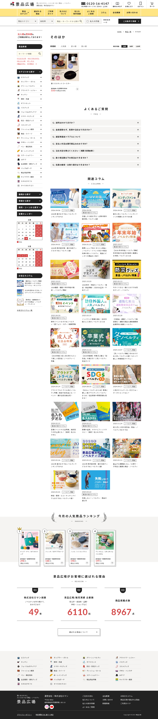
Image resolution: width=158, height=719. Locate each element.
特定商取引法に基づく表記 (45, 715)
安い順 (73, 46)
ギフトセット (89, 662)
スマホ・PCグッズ (58, 666)
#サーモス (30, 61)
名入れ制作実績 (88, 703)
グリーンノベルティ (92, 657)
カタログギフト (24, 684)
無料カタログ (117, 6)
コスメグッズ (122, 666)
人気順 (63, 46)
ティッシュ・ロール (92, 671)
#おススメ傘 (21, 61)
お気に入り (129, 6)
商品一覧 (128, 32)
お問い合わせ (108, 699)
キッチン (22, 662)
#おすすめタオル (33, 58)
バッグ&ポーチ (57, 679)
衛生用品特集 (89, 679)
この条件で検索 (40, 53)
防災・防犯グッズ (91, 666)
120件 (138, 46)
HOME (119, 32)
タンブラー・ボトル (59, 657)
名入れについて (88, 699)
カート (152, 6)
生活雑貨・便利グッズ (27, 679)
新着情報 (106, 703)
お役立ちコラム (126, 696)
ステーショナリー (91, 675)
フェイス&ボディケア (27, 666)
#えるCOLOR (21, 58)
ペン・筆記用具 (24, 675)
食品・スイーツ (57, 671)
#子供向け (30, 64)
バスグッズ (121, 662)
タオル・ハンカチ (123, 671)
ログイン (141, 6)
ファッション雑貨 (25, 671)
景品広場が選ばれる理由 (129, 699)
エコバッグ (23, 657)
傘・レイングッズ (58, 675)
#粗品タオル (21, 64)
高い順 (84, 46)
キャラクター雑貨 (123, 679)
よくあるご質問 (88, 707)
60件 (131, 46)
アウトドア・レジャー (125, 657)
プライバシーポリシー (24, 715)
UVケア (120, 675)
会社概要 (106, 696)
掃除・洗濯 (56, 662)
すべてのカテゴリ (25, 185)
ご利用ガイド (125, 703)
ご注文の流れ (87, 696)
